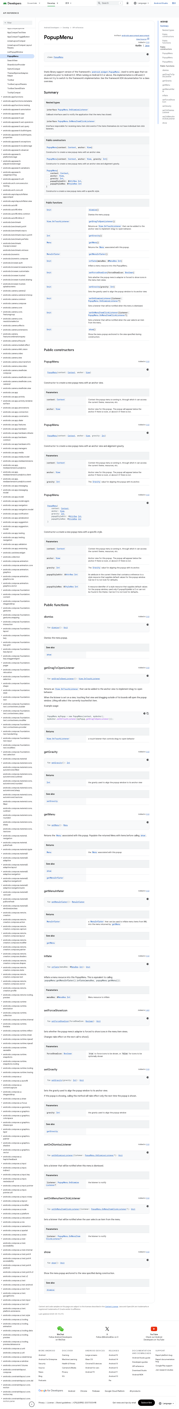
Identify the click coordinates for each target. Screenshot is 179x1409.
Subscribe (146, 1402)
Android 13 (113, 1363)
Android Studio (161, 3)
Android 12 (113, 1368)
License (50, 1403)
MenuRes (113, 261)
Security (42, 1363)
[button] (17, 97)
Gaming (65, 1355)
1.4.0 (147, 1010)
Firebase (96, 1391)
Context (72, 147)
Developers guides (140, 1362)
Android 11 (113, 1372)
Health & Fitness (68, 1363)
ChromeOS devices (93, 1363)
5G (63, 1376)
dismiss (93, 210)
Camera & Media (69, 1368)
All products (135, 1391)
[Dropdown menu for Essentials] (40, 3)
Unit (49, 210)
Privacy (65, 1372)
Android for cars (92, 1368)
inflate (93, 261)
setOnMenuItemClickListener (103, 312)
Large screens (91, 1355)
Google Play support (164, 1365)
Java (147, 45)
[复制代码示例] (147, 713)
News (41, 1372)
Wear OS (89, 1359)
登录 (174, 3)
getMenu (93, 242)
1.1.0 (147, 42)
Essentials (32, 3)
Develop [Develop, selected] (51, 3)
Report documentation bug (165, 1360)
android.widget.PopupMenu (105, 72)
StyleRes (72, 183)
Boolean (129, 272)
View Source (141, 39)
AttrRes (73, 181)
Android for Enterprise (48, 1359)
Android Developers (51, 27)
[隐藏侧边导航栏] (31, 1404)
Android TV (90, 1372)
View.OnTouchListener (58, 221)
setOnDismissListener (100, 298)
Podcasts (42, 1380)
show (91, 329)
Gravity (96, 482)
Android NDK (137, 1374)
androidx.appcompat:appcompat (135, 35)
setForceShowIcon (98, 272)
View (89, 147)
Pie (110, 1380)
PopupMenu (58, 57)
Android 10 (113, 1376)
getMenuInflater (97, 254)
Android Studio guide (141, 1358)
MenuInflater (53, 254)
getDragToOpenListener (101, 221)
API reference (11, 13)
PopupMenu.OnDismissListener (73, 109)
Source (42, 1368)
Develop (66, 27)
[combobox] (110, 3)
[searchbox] (17, 23)
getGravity (94, 235)
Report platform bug (164, 1355)
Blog (40, 1376)
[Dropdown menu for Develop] (58, 3)
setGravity (94, 287)
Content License (111, 1306)
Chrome (83, 1391)
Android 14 (113, 1359)
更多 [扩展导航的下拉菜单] (67, 3)
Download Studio (139, 1370)
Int (104, 159)
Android (42, 1355)
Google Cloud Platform (114, 1391)
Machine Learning (69, 1359)
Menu (49, 242)
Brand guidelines (63, 1403)
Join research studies (164, 1370)
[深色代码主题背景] (147, 54)
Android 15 (113, 1355)
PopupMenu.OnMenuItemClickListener (76, 121)
